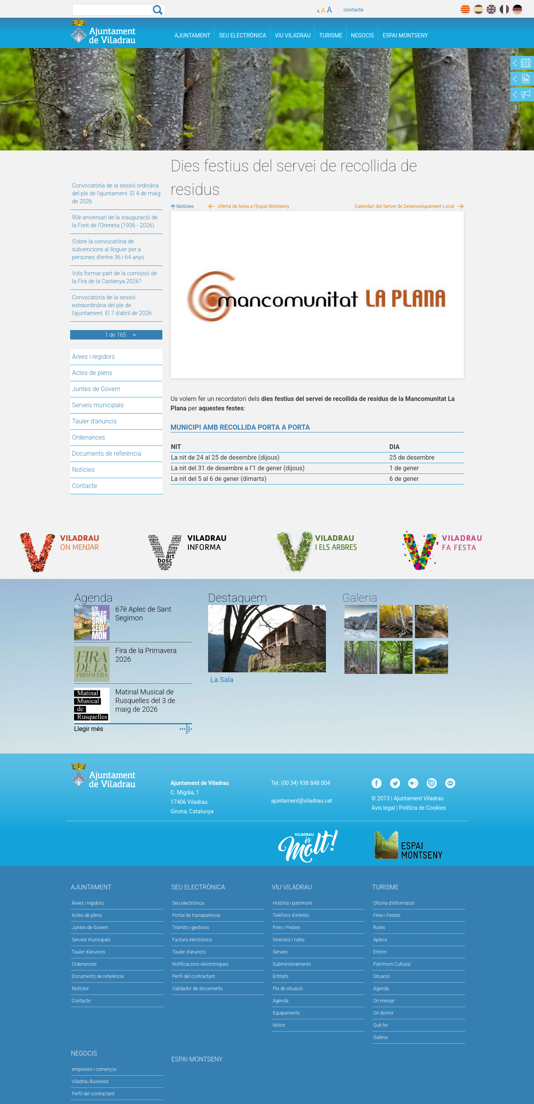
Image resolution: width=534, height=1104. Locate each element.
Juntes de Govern (96, 389)
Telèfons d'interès (291, 915)
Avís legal (383, 808)
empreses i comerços (94, 1069)
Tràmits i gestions (190, 927)
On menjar (383, 1001)
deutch (517, 9)
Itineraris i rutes (289, 940)
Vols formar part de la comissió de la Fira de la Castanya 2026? (114, 277)
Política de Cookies (422, 808)
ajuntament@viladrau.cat (301, 801)
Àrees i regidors (93, 356)
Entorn (380, 952)
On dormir (383, 1013)
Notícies (83, 469)
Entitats (280, 976)
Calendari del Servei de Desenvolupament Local (404, 206)
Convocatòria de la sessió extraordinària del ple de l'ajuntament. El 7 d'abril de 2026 (112, 305)
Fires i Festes (286, 927)
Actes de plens (92, 373)
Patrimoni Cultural (391, 964)
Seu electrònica (188, 903)
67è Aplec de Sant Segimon (143, 613)
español (478, 9)
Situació (381, 976)
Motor (279, 1025)
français (504, 9)
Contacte (84, 486)
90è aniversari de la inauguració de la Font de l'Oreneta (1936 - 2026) (115, 221)
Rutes (379, 927)
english (491, 9)
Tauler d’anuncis (189, 952)
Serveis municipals (98, 405)
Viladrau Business (90, 1081)
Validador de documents (197, 988)
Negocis (362, 35)
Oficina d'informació (394, 903)
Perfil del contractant (193, 976)
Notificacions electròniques (200, 964)
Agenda (280, 1001)
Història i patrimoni (292, 903)
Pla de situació (288, 988)
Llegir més (88, 729)
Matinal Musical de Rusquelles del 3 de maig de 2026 (145, 700)
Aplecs (380, 940)
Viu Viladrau (293, 35)
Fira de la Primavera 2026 (146, 654)
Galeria (380, 1037)
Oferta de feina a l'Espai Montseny (253, 206)
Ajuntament (192, 35)
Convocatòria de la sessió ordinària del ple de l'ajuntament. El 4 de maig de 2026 (116, 193)
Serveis (280, 952)
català (465, 9)
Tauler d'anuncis (94, 421)
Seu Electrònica (242, 35)
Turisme (330, 35)
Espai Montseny (405, 35)
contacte (354, 10)
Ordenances (88, 437)
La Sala (222, 679)
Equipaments (286, 1013)
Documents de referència (106, 453)
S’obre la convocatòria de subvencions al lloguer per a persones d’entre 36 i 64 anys (108, 249)
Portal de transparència (196, 915)
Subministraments (292, 964)
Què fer (380, 1025)
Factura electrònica (192, 940)
